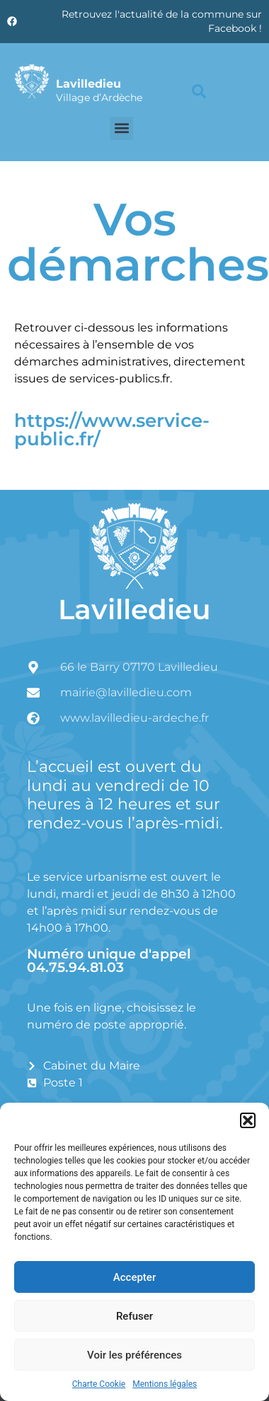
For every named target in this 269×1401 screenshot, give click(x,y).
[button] (248, 1120)
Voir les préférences (134, 1355)
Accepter (134, 1277)
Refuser (134, 1316)
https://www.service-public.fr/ (112, 429)
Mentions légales (164, 1384)
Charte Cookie (98, 1384)
